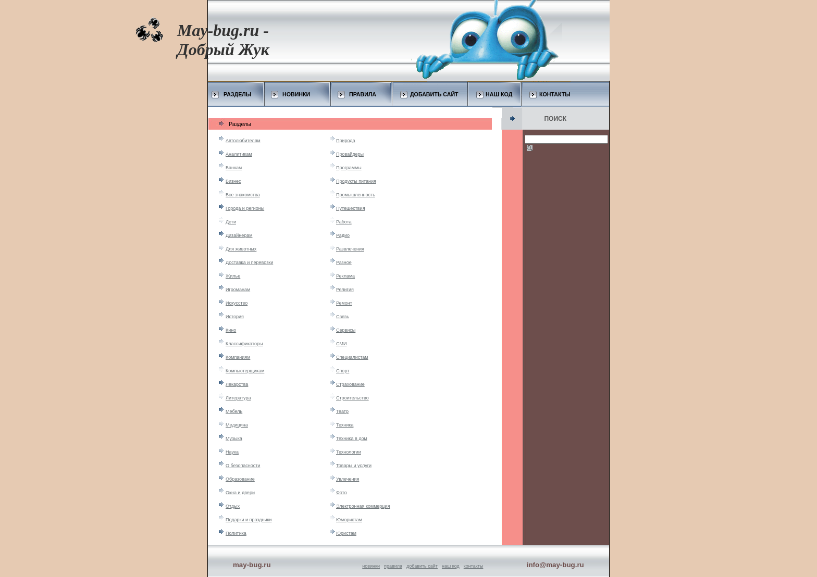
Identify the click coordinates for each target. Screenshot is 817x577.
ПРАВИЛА (362, 94)
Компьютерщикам (245, 370)
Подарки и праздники (248, 519)
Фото (341, 492)
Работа (344, 221)
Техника (344, 425)
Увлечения (347, 479)
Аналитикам (239, 154)
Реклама (345, 276)
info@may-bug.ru (555, 565)
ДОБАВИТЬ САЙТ (434, 94)
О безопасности (243, 465)
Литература (238, 397)
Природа (345, 140)
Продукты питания (356, 181)
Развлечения (350, 249)
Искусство (236, 303)
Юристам (346, 533)
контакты (474, 566)
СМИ (341, 343)
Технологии (348, 452)
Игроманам (238, 289)
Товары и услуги (354, 465)
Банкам (234, 167)
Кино (231, 330)
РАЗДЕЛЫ (237, 94)
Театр (342, 411)
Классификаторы (244, 343)
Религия (345, 289)
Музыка (234, 438)
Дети (231, 221)
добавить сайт (422, 566)
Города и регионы (245, 208)
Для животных (241, 249)
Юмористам (349, 519)
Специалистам (352, 357)
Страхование (350, 384)
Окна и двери (240, 492)
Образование (240, 479)
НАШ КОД (499, 94)
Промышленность (355, 194)
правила (393, 566)
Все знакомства (243, 194)
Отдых (233, 506)
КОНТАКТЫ (555, 94)
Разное (344, 262)
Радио (343, 235)
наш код (451, 566)
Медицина (237, 425)
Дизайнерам (239, 235)
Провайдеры (350, 154)
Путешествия (350, 208)
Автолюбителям (243, 140)
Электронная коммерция (363, 506)
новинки (371, 566)
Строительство (352, 397)
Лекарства (237, 384)
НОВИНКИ (296, 94)
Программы (349, 167)
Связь (342, 316)
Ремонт (344, 303)
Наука (232, 452)
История (235, 316)
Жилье (233, 276)
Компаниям (238, 357)
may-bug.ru (252, 565)
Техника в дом (351, 438)
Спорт (342, 370)
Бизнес (233, 181)
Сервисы (345, 330)
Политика (236, 533)
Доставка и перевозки (249, 262)
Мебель (234, 411)
